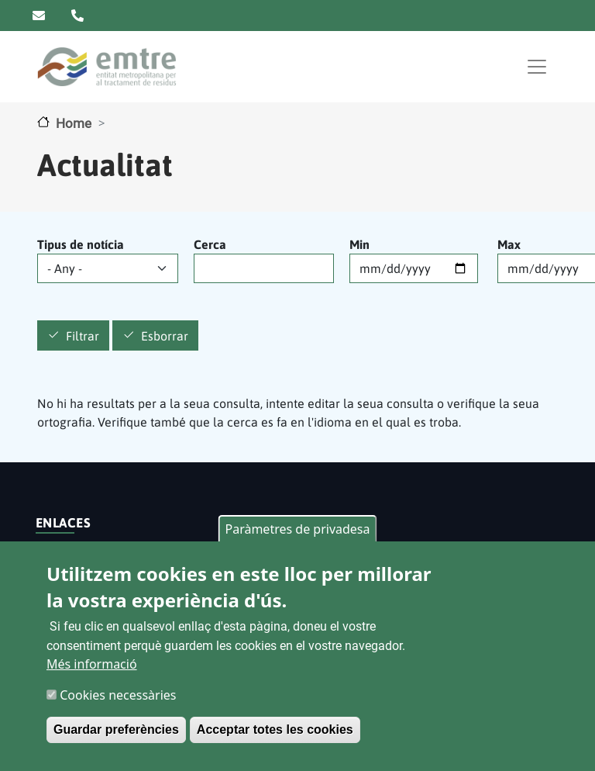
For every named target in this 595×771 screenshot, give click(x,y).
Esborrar (164, 336)
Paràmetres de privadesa (297, 529)
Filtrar (82, 336)
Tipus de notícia (80, 244)
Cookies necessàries (118, 695)
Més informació (91, 663)
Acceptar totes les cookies (275, 729)
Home (73, 123)
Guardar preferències (116, 729)
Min (359, 244)
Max (509, 244)
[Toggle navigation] (537, 66)
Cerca (210, 244)
